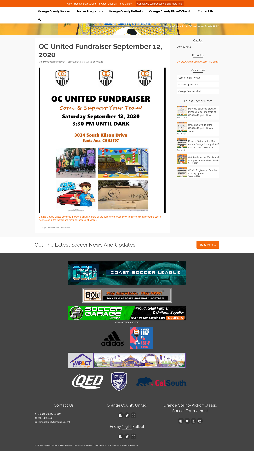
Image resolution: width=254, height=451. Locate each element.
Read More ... (208, 244)
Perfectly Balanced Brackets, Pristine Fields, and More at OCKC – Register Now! (202, 111)
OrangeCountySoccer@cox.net (52, 422)
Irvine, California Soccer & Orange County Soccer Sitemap (95, 445)
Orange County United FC (50, 228)
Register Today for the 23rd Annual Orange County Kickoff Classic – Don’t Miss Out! (203, 144)
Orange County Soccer (53, 62)
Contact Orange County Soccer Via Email (198, 61)
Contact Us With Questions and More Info (159, 3)
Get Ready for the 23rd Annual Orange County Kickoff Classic (203, 159)
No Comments (96, 62)
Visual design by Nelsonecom (127, 445)
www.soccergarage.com (127, 322)
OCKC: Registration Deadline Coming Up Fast (203, 172)
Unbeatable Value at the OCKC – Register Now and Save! (201, 128)
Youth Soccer (65, 228)
